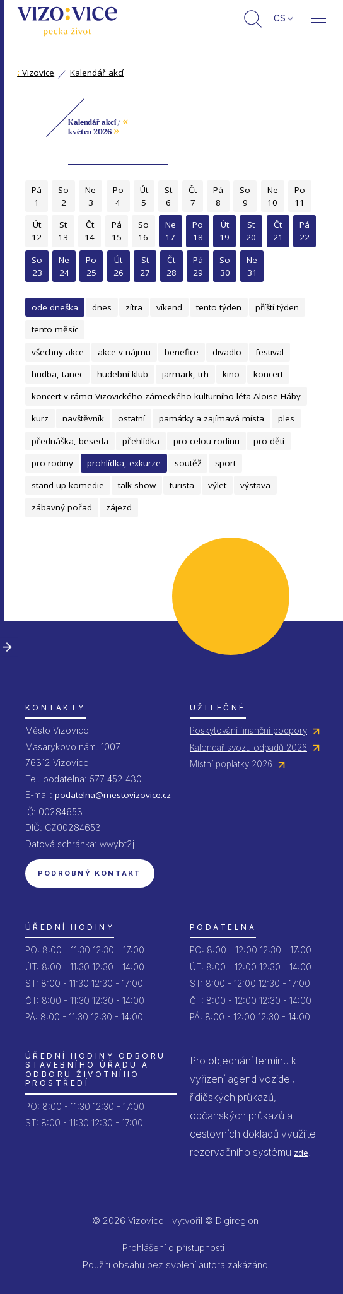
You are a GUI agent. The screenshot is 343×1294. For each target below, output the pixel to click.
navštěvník (83, 418)
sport (225, 463)
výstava (255, 485)
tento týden (218, 307)
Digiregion (237, 1220)
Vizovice (35, 72)
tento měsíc (55, 329)
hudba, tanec (57, 374)
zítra (133, 307)
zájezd (119, 507)
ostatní (131, 418)
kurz (40, 418)
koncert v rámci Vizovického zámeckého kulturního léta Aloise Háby (166, 396)
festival (269, 352)
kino (231, 374)
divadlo (226, 352)
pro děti (268, 441)
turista (182, 485)
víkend (169, 307)
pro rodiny (52, 463)
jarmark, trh (185, 374)
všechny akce (58, 352)
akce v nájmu (124, 352)
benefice (182, 352)
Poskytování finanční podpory (248, 731)
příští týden (277, 307)
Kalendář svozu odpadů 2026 (248, 748)
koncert (268, 374)
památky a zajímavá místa (211, 418)
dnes (102, 307)
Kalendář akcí (97, 72)
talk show (137, 485)
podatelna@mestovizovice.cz (113, 795)
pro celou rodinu (206, 441)
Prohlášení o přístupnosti (173, 1247)
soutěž (188, 463)
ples (286, 418)
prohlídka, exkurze (124, 463)
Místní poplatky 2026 (231, 764)
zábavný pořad (62, 507)
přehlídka (141, 441)
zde (301, 1152)
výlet (217, 485)
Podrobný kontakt (90, 873)
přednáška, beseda (70, 441)
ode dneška (55, 307)
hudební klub (122, 374)
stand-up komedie (68, 485)
